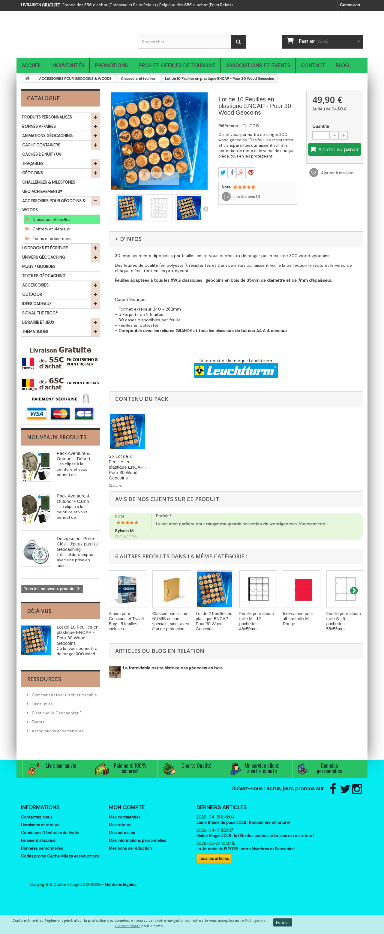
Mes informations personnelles (137, 840)
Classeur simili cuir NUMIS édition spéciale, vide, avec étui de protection (170, 621)
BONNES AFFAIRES (39, 126)
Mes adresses (122, 832)
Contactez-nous (36, 817)
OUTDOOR (32, 294)
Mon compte (127, 807)
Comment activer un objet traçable (64, 695)
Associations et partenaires (57, 731)
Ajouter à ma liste (336, 173)
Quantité (320, 126)
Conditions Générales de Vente (50, 832)
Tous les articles (214, 858)
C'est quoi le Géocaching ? (56, 713)
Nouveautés (68, 65)
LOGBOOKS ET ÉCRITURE (45, 248)
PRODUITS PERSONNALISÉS (47, 117)
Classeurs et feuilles (51, 219)
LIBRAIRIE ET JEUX (38, 322)
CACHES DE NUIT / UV (42, 154)
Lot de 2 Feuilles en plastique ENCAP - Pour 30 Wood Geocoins (127, 467)
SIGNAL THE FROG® (40, 313)
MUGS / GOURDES (39, 266)
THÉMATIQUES (35, 331)
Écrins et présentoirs (51, 238)
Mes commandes (125, 817)
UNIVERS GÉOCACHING (43, 257)
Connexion (350, 5)
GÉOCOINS (32, 173)
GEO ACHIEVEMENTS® (42, 191)
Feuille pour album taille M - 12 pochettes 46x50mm (256, 621)
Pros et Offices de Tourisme (176, 65)
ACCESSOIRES (35, 285)
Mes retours (120, 824)
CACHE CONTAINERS (41, 145)
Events (37, 722)
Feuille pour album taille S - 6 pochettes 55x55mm (343, 621)
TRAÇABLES (33, 163)
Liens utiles (42, 704)
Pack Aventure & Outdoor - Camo (73, 498)
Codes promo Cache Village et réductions (60, 856)
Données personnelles (42, 848)
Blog (342, 65)
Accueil (32, 65)
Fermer (282, 922)
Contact (313, 65)
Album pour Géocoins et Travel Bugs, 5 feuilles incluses (126, 621)
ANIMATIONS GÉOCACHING (47, 135)
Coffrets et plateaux (51, 229)
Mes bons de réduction (130, 848)
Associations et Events (258, 65)
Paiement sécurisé (38, 840)
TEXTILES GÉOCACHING (43, 275)
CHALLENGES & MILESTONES (48, 182)
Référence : (229, 125)
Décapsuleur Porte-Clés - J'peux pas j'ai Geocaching (77, 544)
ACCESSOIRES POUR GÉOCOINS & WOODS (54, 205)
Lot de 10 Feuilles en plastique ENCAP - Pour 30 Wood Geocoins (77, 635)
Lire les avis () (246, 196)
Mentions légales (120, 884)
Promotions (111, 65)
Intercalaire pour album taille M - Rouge (298, 618)
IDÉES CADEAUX (37, 303)
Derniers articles (221, 807)
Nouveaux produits (56, 437)
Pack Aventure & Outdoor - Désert (73, 456)
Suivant (205, 209)
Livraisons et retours (40, 824)
